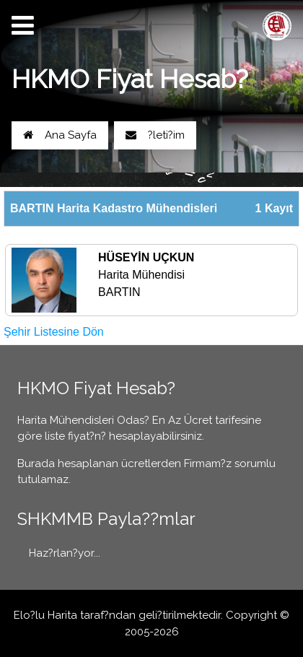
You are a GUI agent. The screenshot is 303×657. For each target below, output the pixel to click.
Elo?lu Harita (45, 615)
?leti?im (155, 135)
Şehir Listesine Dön (54, 332)
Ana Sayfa (60, 135)
